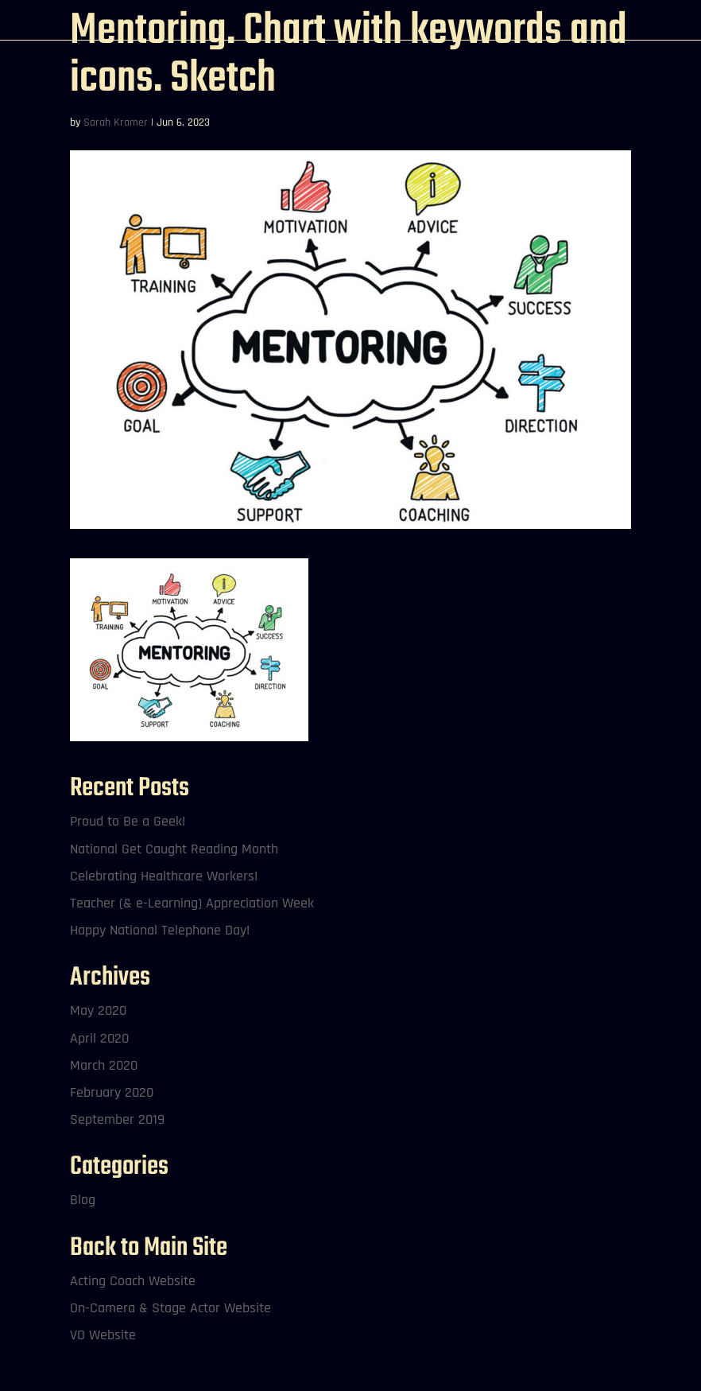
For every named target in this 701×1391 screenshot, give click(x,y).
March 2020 (103, 1065)
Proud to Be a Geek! (127, 821)
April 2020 (99, 1038)
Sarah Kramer (115, 122)
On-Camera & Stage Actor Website (170, 1308)
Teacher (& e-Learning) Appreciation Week (192, 903)
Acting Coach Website (133, 1281)
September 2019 (117, 1119)
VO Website (103, 1335)
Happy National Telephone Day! (160, 930)
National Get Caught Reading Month (174, 849)
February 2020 (111, 1092)
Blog (82, 1200)
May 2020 (98, 1010)
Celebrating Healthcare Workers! (164, 876)
